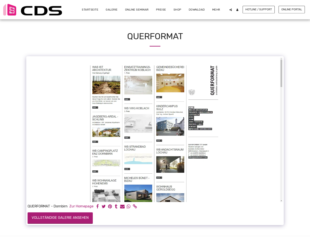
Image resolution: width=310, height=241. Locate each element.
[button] (231, 9)
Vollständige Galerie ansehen (60, 218)
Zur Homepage (81, 206)
